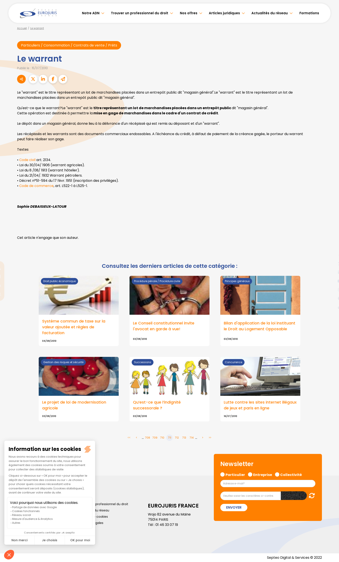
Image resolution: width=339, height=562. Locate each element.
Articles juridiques (224, 13)
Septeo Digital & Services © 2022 (294, 557)
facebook (330, 255)
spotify (330, 298)
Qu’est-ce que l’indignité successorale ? (157, 405)
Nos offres (188, 13)
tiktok (330, 306)
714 (192, 437)
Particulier (235, 474)
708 (147, 437)
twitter (330, 263)
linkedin (330, 272)
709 (154, 437)
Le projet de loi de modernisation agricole (74, 405)
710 (162, 437)
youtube (330, 281)
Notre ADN (90, 13)
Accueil (22, 28)
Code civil (27, 159)
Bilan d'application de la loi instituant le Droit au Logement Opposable (259, 326)
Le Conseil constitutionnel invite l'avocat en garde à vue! (163, 326)
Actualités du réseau (269, 13)
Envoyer (233, 507)
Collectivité (291, 474)
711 (169, 437)
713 (184, 437)
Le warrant (37, 28)
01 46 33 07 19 (166, 524)
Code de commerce (36, 185)
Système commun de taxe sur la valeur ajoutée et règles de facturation (73, 326)
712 (177, 437)
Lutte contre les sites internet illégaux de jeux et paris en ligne (260, 405)
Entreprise (262, 474)
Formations (309, 13)
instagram (330, 289)
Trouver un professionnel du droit (139, 13)
